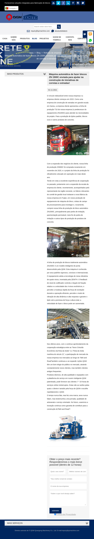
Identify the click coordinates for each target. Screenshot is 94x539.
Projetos (44, 39)
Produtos (25, 39)
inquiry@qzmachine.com (40, 31)
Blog (34, 39)
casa (31, 53)
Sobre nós (14, 38)
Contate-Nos (70, 38)
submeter (55, 511)
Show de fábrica (57, 38)
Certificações (85, 39)
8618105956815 (61, 31)
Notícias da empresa (53, 53)
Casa (4, 39)
